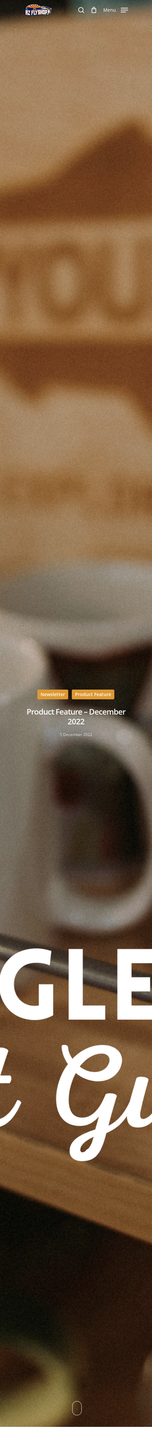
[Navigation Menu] (115, 9)
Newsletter (53, 694)
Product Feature (93, 694)
